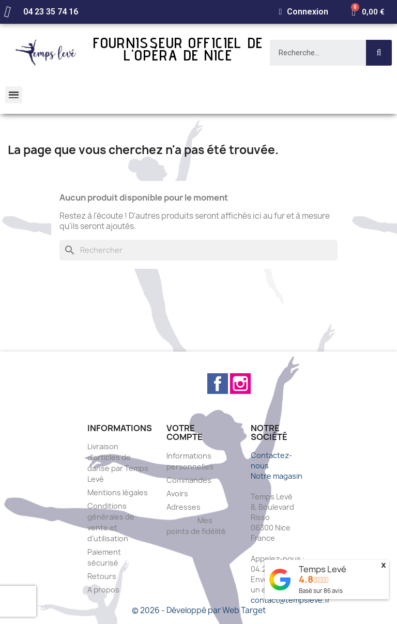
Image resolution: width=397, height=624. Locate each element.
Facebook (217, 383)
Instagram (240, 383)
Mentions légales (117, 492)
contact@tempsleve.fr (290, 600)
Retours (101, 576)
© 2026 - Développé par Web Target (199, 610)
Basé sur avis (321, 591)
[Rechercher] (198, 250)
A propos (103, 590)
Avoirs (177, 493)
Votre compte (184, 432)
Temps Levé (322, 569)
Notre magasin (276, 476)
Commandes (188, 480)
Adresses (183, 507)
